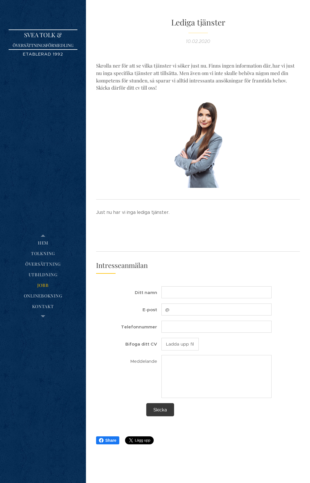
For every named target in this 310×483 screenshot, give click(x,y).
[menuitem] (43, 243)
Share (107, 440)
